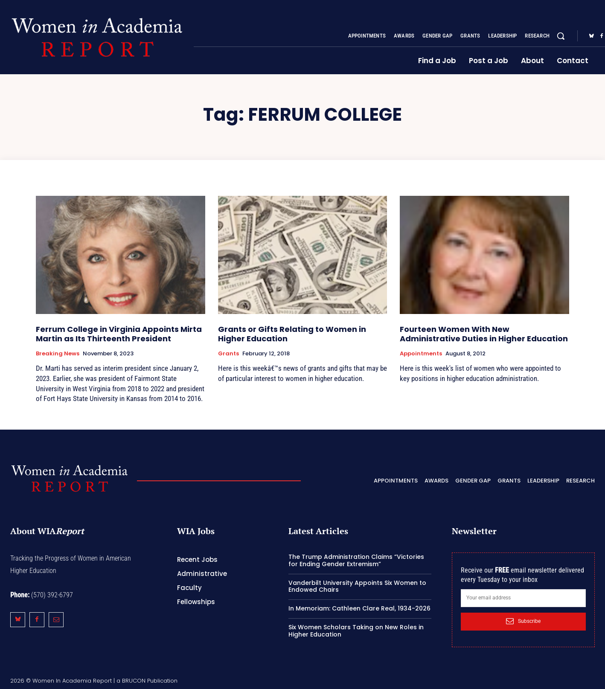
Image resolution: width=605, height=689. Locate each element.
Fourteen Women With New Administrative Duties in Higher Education (484, 334)
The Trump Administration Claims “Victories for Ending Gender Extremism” (356, 560)
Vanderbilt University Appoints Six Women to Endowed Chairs (357, 586)
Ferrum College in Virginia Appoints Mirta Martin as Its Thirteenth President (119, 334)
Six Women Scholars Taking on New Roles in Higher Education (356, 631)
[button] (560, 36)
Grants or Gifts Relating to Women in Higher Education (292, 334)
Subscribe (523, 621)
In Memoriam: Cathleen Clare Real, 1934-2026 (359, 608)
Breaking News (57, 353)
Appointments (421, 353)
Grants (228, 353)
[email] (523, 598)
